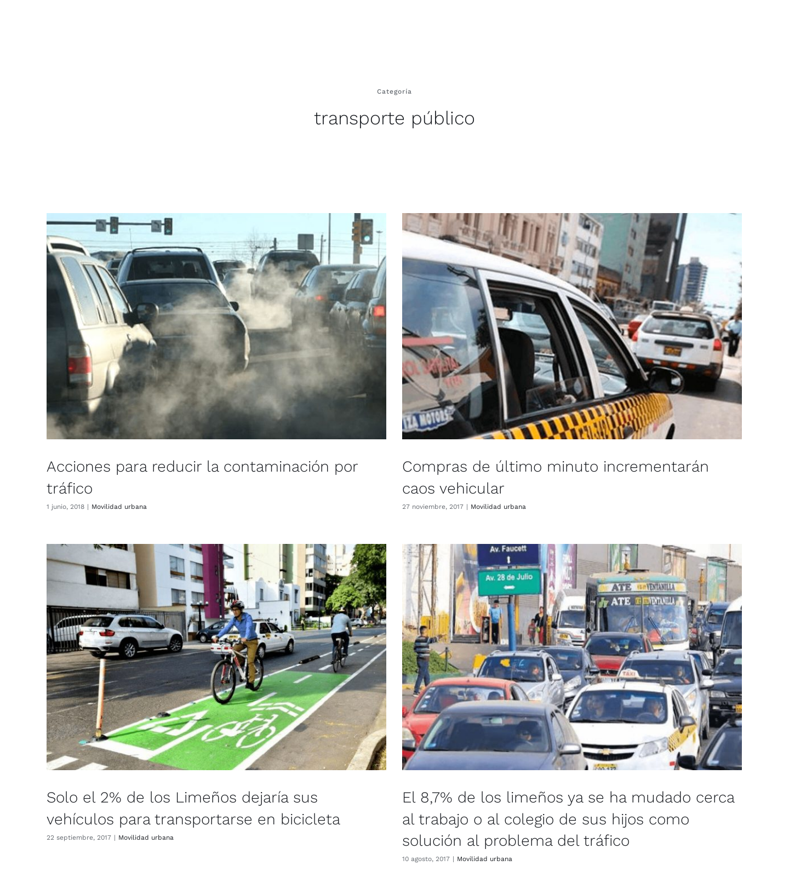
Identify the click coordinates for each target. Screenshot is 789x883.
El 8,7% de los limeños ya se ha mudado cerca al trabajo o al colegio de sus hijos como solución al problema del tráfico (542, 814)
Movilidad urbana (119, 507)
